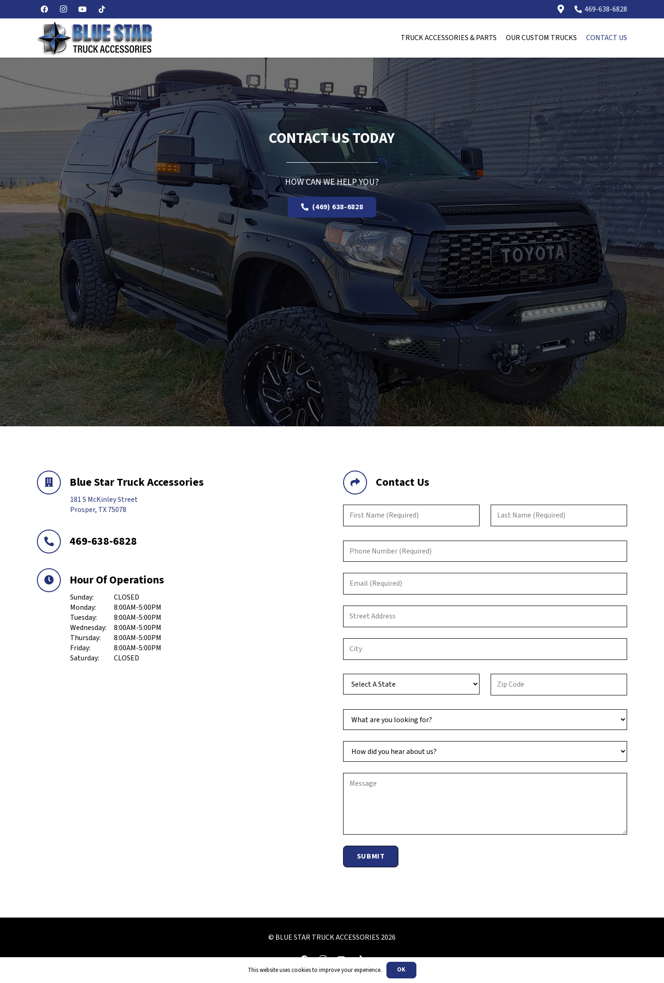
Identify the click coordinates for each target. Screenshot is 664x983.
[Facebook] (44, 9)
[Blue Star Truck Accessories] (53, 482)
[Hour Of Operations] (53, 580)
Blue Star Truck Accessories (137, 482)
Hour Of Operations (117, 580)
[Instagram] (63, 9)
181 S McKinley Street (104, 499)
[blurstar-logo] (95, 38)
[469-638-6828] (53, 541)
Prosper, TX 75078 (98, 510)
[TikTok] (102, 9)
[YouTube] (82, 9)
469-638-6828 (103, 541)
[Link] (560, 9)
